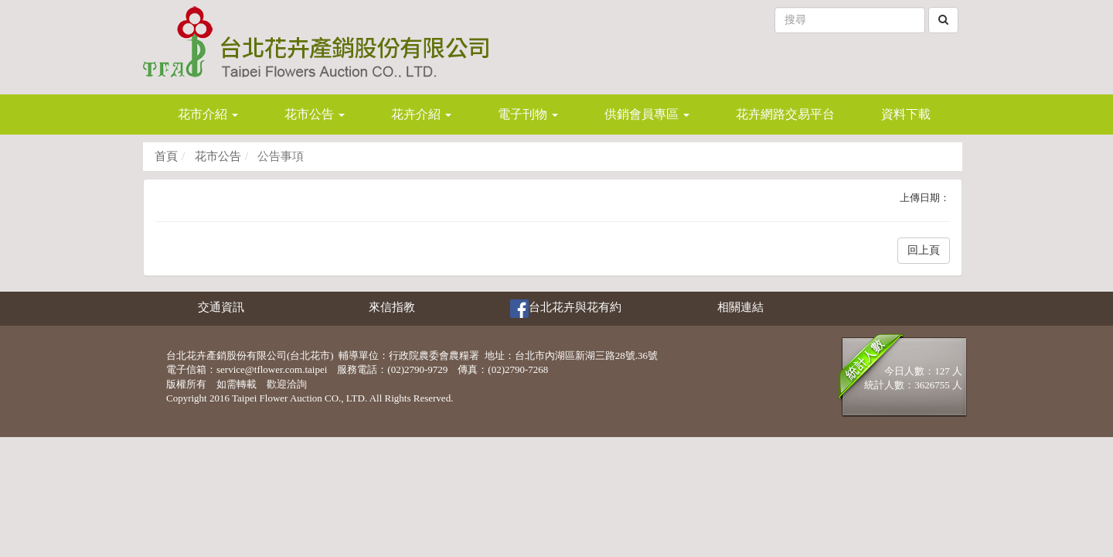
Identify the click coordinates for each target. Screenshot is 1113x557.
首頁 (166, 156)
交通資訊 (221, 307)
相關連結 (740, 307)
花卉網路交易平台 (785, 114)
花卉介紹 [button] (421, 114)
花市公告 (216, 156)
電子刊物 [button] (528, 114)
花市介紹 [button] (208, 114)
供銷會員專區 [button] (646, 114)
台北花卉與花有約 (565, 308)
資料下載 (906, 114)
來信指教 (392, 307)
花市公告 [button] (314, 114)
